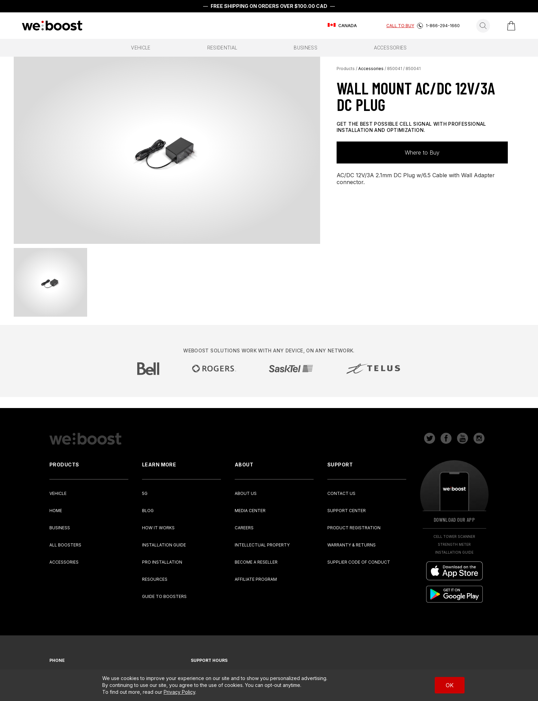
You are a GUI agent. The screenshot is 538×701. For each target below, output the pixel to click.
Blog (148, 510)
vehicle (140, 47)
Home (55, 510)
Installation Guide (164, 544)
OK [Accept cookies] (450, 685)
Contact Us (341, 493)
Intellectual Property (262, 544)
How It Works (158, 527)
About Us (246, 493)
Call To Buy (400, 25)
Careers (244, 527)
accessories (390, 47)
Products (346, 68)
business (305, 47)
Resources (154, 579)
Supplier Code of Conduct (358, 562)
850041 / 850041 (404, 68)
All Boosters (65, 544)
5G (145, 493)
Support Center (346, 510)
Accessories (371, 68)
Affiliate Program (256, 579)
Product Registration (354, 527)
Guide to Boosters (164, 596)
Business (59, 527)
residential (222, 47)
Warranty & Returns (351, 544)
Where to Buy (422, 152)
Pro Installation (162, 562)
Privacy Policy (179, 692)
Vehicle (58, 493)
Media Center (250, 510)
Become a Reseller (256, 562)
